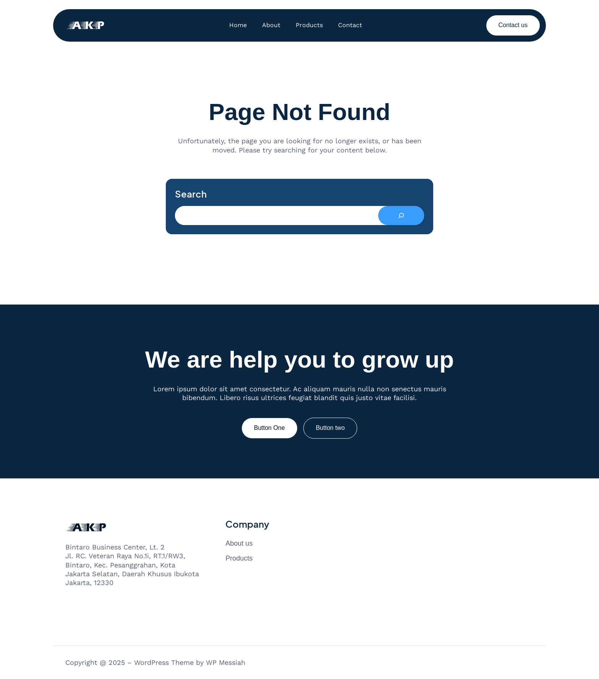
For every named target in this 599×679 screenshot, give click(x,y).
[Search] (401, 215)
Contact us (513, 25)
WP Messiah (225, 662)
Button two (330, 428)
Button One (269, 428)
